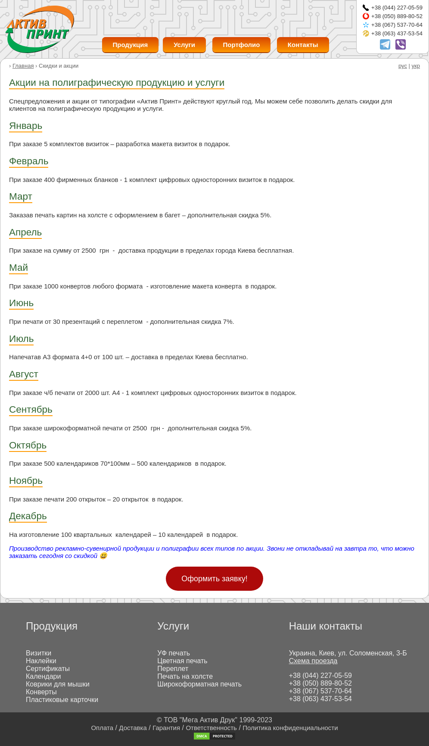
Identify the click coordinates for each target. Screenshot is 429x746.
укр (416, 66)
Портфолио (241, 44)
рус (402, 66)
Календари (43, 676)
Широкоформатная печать (199, 684)
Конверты (41, 692)
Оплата (102, 727)
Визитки (38, 653)
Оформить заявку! (214, 578)
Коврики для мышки (58, 684)
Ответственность (211, 727)
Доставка (132, 727)
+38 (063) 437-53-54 (397, 33)
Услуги (184, 44)
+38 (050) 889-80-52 (397, 16)
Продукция (130, 44)
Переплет (172, 668)
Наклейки (41, 661)
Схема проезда (313, 661)
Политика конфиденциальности (290, 727)
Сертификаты (48, 668)
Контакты (303, 44)
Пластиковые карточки (62, 699)
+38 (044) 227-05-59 (397, 7)
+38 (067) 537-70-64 (397, 25)
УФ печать (173, 653)
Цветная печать (182, 661)
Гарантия (166, 727)
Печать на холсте (185, 676)
